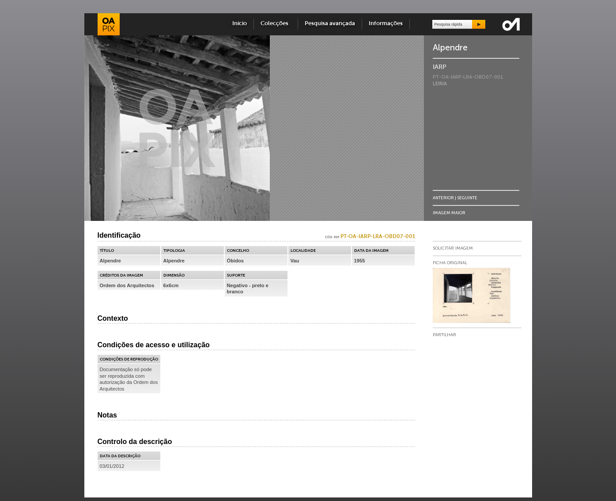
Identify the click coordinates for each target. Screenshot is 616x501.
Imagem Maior (449, 212)
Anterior (443, 197)
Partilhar (444, 335)
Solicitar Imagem (453, 248)
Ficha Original (450, 263)
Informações (386, 24)
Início (239, 24)
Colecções (276, 24)
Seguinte (467, 197)
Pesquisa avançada (330, 24)
